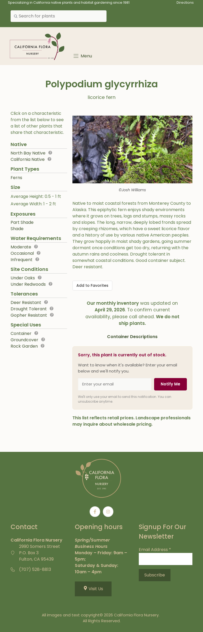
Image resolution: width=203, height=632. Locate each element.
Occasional (22, 253)
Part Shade (22, 222)
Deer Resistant (26, 302)
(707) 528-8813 (35, 569)
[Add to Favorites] (92, 285)
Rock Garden (24, 346)
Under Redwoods (28, 284)
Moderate (21, 247)
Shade (17, 229)
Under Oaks (23, 278)
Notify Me (170, 384)
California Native (28, 159)
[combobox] (59, 16)
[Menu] (82, 56)
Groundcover (24, 340)
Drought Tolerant (29, 309)
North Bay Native (28, 153)
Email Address (155, 550)
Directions (185, 2)
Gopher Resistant (29, 315)
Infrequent (22, 260)
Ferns (16, 178)
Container (21, 333)
